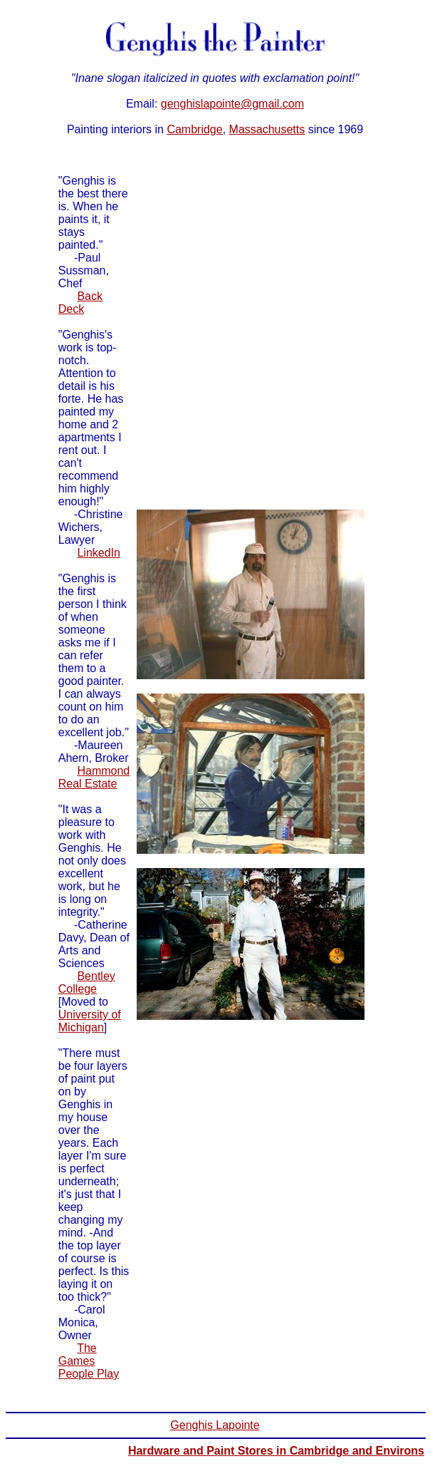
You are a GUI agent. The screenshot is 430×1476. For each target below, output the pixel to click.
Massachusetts (267, 129)
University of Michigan (89, 1020)
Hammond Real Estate (94, 777)
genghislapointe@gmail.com (232, 104)
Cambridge (194, 129)
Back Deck (80, 302)
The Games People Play (88, 1361)
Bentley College (86, 982)
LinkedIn (98, 553)
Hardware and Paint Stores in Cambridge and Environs (276, 1451)
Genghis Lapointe (214, 1425)
